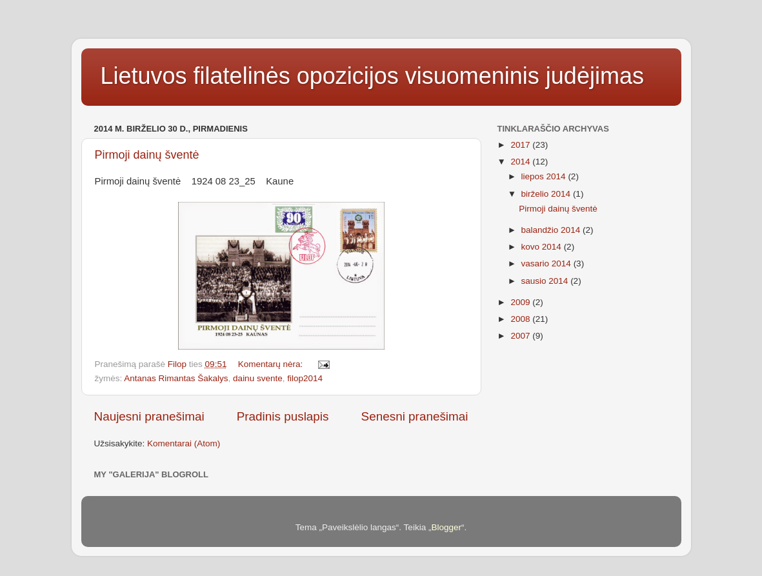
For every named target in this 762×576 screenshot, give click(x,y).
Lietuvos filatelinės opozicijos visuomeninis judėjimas (372, 76)
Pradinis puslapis (283, 416)
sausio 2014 (546, 281)
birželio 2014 (547, 194)
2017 (521, 145)
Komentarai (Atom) (183, 443)
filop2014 (305, 378)
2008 (521, 319)
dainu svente (258, 378)
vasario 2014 (547, 263)
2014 (521, 161)
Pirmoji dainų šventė (147, 154)
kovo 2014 (542, 247)
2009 (521, 302)
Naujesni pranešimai (149, 416)
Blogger (446, 527)
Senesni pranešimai (414, 416)
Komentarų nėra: (271, 364)
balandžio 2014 (552, 230)
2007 (521, 336)
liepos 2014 (544, 176)
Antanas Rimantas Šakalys (176, 378)
